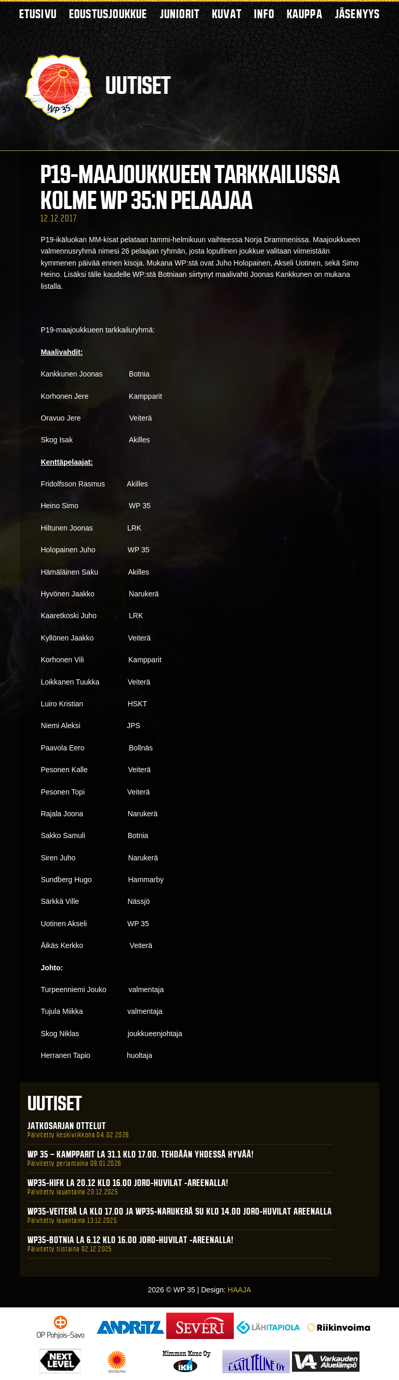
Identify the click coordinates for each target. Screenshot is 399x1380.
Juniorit (180, 13)
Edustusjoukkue (108, 13)
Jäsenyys (357, 13)
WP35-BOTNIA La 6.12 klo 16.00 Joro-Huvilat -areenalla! (131, 1240)
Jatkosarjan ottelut (67, 1126)
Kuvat (227, 13)
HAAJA (239, 1290)
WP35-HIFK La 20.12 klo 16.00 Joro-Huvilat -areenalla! (128, 1183)
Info (264, 13)
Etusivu (38, 13)
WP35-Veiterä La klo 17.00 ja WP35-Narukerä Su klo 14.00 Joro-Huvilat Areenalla (180, 1211)
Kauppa (305, 13)
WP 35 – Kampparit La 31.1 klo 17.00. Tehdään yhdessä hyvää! (141, 1154)
